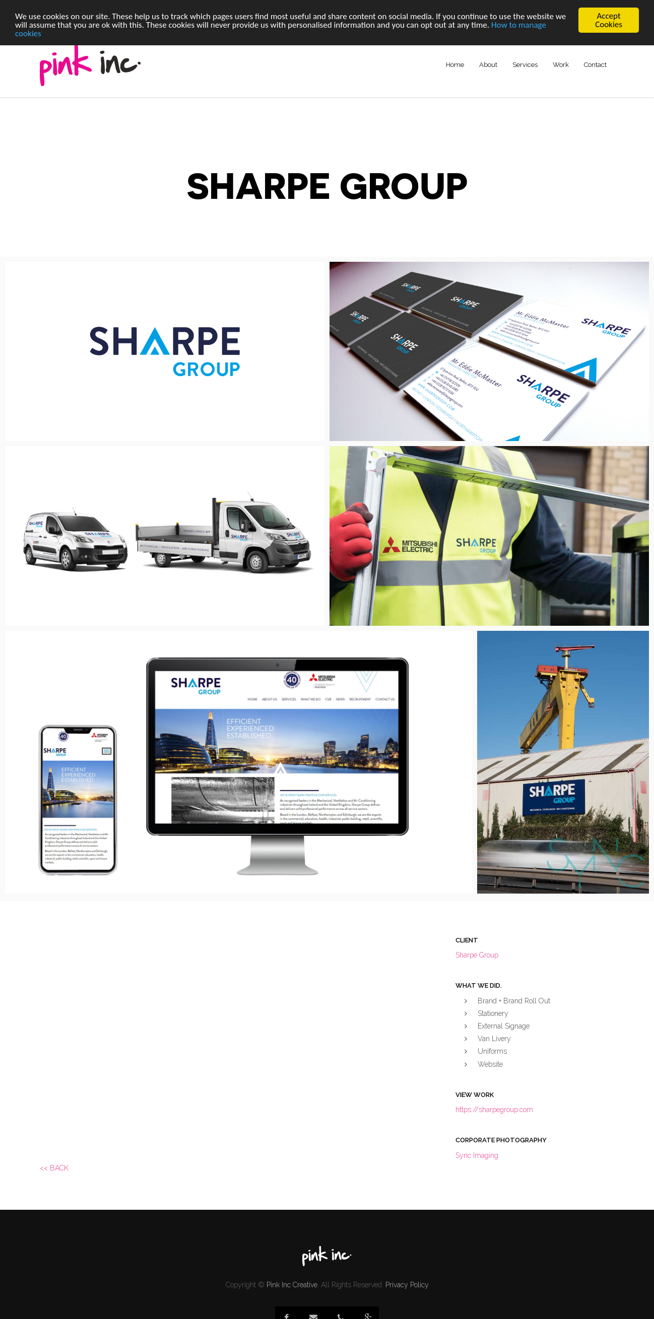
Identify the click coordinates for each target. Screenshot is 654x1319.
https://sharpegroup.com (494, 1110)
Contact (595, 64)
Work (561, 64)
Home (455, 64)
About (488, 64)
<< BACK (54, 1168)
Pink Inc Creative (292, 1285)
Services (525, 64)
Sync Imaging (476, 1155)
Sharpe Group (476, 955)
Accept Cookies (608, 20)
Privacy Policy (407, 1285)
